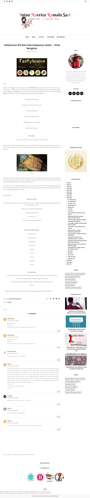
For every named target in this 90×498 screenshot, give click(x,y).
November (71, 201)
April (69, 253)
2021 (68, 188)
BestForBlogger (55, 496)
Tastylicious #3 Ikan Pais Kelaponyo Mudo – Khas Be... (76, 237)
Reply (58, 331)
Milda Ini (9, 408)
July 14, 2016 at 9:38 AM (12, 397)
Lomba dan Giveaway (71, 287)
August (70, 207)
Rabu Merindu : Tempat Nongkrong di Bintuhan (74, 231)
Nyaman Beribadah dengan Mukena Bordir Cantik (75, 217)
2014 (68, 262)
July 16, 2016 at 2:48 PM (12, 423)
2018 (68, 194)
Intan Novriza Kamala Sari (41, 496)
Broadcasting (70, 282)
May (69, 251)
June (69, 211)
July (69, 209)
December (71, 199)
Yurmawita (9, 396)
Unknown (9, 364)
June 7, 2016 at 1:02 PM (12, 353)
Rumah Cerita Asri (11, 351)
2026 (68, 183)
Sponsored (30, 492)
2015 (68, 260)
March (69, 255)
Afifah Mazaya (10, 318)
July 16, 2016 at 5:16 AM (12, 410)
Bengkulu (68, 274)
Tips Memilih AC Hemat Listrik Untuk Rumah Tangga (76, 330)
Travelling (17, 492)
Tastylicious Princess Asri (23, 139)
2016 (68, 198)
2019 (68, 192)
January (70, 258)
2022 (68, 186)
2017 (68, 196)
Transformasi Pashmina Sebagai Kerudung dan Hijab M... (77, 220)
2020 (68, 190)
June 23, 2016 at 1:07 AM (13, 366)
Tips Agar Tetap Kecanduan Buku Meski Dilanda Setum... (77, 241)
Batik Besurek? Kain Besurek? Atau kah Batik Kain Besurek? (76, 368)
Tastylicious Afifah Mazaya (40, 139)
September (71, 205)
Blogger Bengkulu (71, 276)
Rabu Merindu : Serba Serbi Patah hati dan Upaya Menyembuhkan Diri (76, 349)
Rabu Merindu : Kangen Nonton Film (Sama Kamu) (76, 248)
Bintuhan (78, 274)
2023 (68, 184)
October (70, 203)
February (70, 256)
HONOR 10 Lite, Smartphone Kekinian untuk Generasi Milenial (76, 312)
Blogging (68, 279)
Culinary (9, 302)
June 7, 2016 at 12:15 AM (13, 320)
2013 (68, 264)
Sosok (23, 492)
